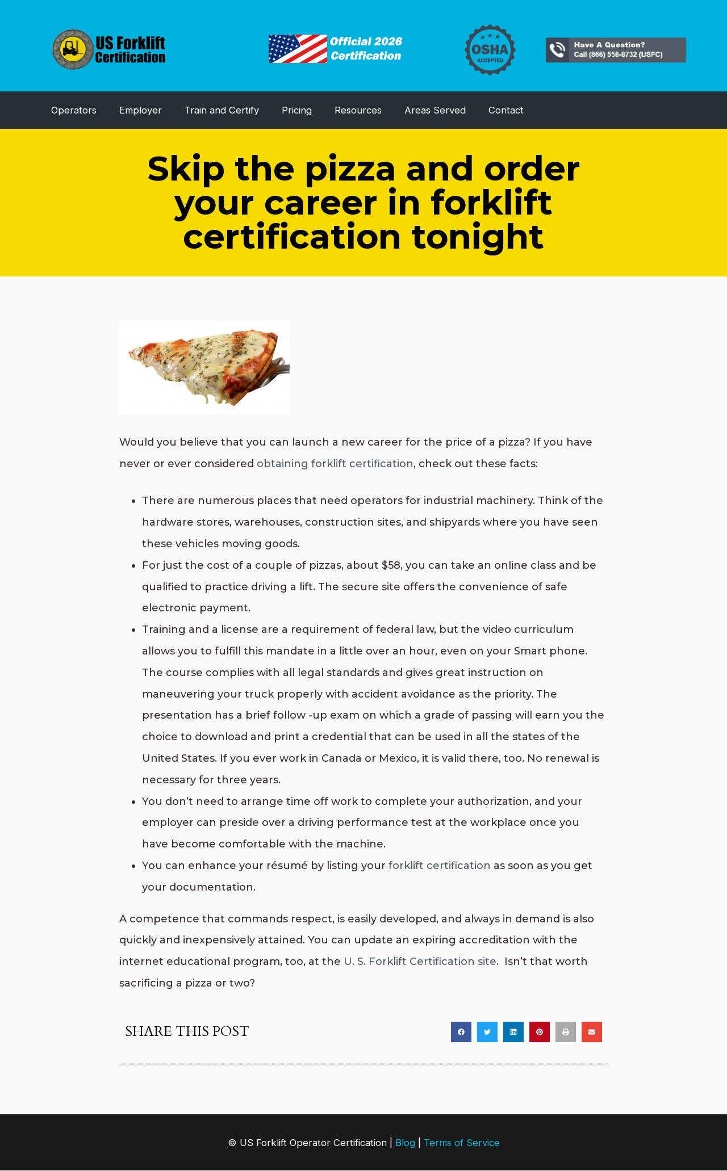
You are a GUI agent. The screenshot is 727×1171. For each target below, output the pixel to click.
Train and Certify (222, 110)
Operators (74, 110)
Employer (140, 110)
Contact (506, 110)
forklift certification (439, 865)
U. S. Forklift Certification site (420, 961)
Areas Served (435, 110)
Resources (358, 110)
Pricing (297, 110)
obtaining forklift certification (335, 464)
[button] (461, 1032)
